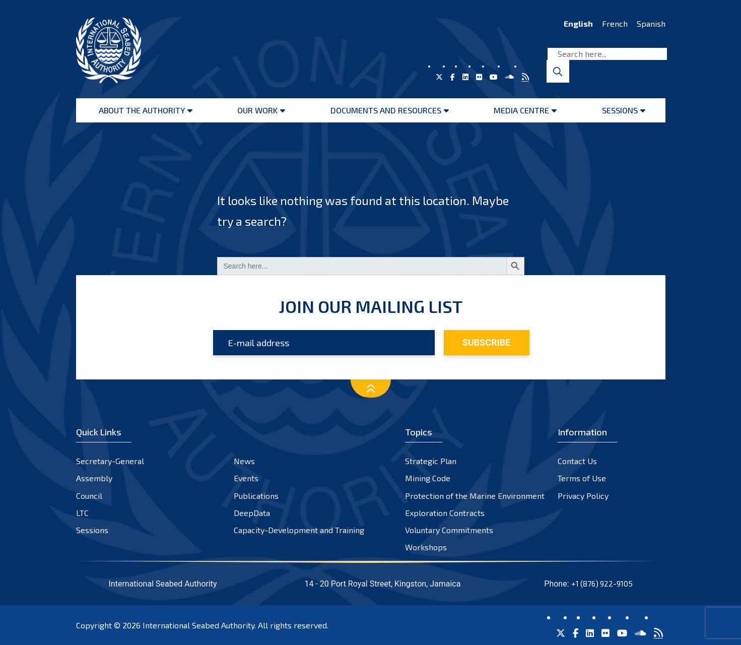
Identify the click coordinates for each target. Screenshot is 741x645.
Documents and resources (385, 110)
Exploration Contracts (445, 513)
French (615, 23)
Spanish (651, 23)
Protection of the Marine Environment (475, 495)
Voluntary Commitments (449, 530)
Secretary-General (110, 461)
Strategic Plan (430, 461)
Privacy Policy (583, 495)
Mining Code (427, 478)
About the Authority (142, 110)
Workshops (426, 547)
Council (89, 495)
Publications (256, 495)
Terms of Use (582, 478)
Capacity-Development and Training (299, 530)
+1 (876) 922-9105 (602, 583)
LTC (82, 513)
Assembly (94, 478)
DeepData (252, 513)
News (244, 461)
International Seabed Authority (198, 625)
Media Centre (521, 110)
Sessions (620, 110)
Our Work (257, 110)
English (578, 23)
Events (246, 478)
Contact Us (577, 461)
